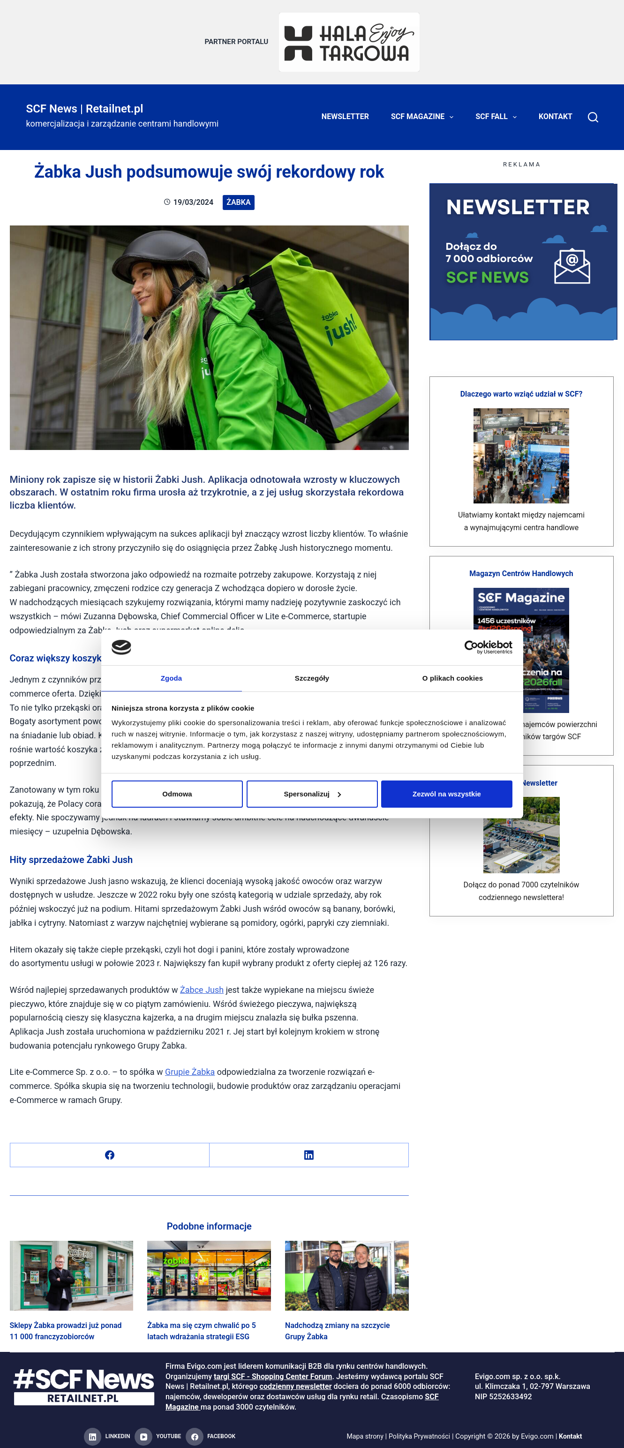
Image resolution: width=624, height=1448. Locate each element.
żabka (238, 197)
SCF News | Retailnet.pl (84, 104)
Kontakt (555, 112)
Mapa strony (362, 1432)
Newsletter (345, 112)
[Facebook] (110, 1151)
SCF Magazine (424, 112)
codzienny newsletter (296, 1382)
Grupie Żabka (190, 1068)
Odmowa (177, 794)
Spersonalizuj (312, 794)
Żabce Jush (202, 985)
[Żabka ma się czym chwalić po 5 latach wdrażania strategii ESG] (209, 1271)
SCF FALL (497, 112)
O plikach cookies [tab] (452, 678)
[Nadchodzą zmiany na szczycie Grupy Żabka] (347, 1271)
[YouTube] (158, 1432)
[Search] (593, 112)
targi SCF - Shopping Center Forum (273, 1371)
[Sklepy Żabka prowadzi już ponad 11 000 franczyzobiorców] (72, 1271)
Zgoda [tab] (171, 678)
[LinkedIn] (309, 1151)
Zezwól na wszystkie (447, 794)
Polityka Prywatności (419, 1432)
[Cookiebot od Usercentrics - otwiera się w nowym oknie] (471, 647)
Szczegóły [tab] (312, 678)
